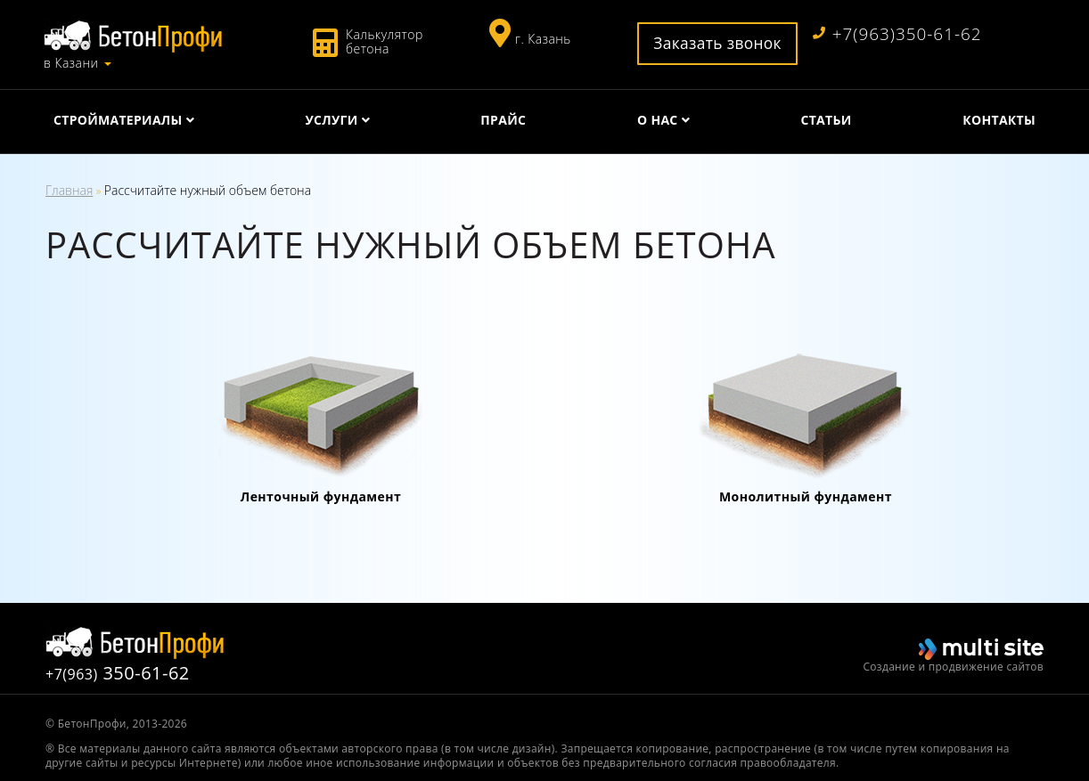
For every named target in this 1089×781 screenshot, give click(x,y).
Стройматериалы (118, 119)
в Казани (71, 63)
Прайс (503, 119)
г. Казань (543, 38)
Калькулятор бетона (384, 41)
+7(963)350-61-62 (897, 34)
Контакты (999, 119)
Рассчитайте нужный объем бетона (207, 190)
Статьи (825, 119)
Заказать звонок (717, 42)
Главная (69, 190)
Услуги (331, 119)
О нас (657, 119)
